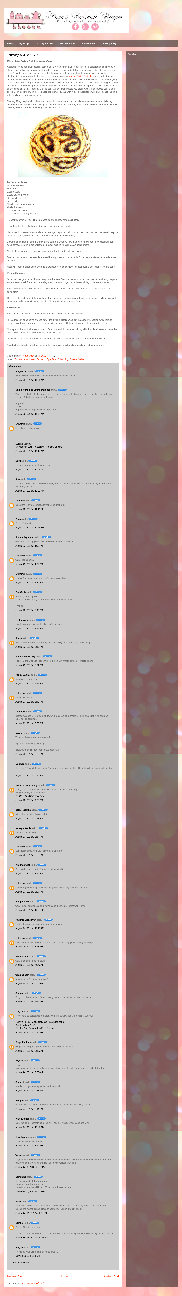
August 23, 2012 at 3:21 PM (29, 665)
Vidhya (19, 1100)
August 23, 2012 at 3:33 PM (29, 683)
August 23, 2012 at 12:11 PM (29, 509)
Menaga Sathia (23, 828)
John (18, 1201)
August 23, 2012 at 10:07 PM (29, 910)
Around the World (89, 43)
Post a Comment (21, 1262)
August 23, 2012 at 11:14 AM (29, 451)
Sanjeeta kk (21, 371)
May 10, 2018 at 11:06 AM (28, 1256)
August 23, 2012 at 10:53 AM (29, 380)
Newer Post (15, 1276)
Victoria (19, 1155)
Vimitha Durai (22, 865)
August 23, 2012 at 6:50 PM (29, 855)
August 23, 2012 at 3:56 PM (29, 723)
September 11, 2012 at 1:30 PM (31, 1213)
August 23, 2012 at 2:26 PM (29, 582)
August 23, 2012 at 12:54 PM (29, 527)
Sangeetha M (22, 901)
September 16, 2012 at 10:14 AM (31, 1237)
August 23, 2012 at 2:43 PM (29, 610)
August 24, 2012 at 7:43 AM (29, 1002)
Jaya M (19, 1060)
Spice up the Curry (25, 656)
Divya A (19, 1011)
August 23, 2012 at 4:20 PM (29, 800)
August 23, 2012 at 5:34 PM (29, 837)
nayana (19, 733)
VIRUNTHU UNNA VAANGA (29, 796)
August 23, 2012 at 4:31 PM (29, 818)
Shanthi (19, 1082)
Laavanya (20, 712)
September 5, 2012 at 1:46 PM (30, 1192)
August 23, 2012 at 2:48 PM (29, 628)
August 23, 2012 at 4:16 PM (29, 775)
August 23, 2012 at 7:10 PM (29, 873)
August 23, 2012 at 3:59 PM (29, 754)
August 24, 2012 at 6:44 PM (29, 1109)
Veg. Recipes (24, 43)
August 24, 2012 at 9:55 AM (29, 1072)
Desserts (41, 359)
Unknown (20, 424)
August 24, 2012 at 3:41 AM (29, 946)
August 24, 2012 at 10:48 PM (29, 1127)
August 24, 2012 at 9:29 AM (29, 1032)
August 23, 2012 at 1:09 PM (29, 546)
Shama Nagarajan (24, 537)
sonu (18, 461)
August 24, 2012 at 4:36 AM (29, 983)
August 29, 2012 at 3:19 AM (29, 1145)
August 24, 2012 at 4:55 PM (29, 1090)
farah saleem (22, 956)
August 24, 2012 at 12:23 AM (29, 928)
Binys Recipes (23, 1042)
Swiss (81, 359)
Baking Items (21, 359)
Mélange (19, 764)
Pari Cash (20, 592)
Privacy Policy (109, 43)
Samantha (20, 1177)
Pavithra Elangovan (25, 920)
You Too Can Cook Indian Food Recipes (35, 1028)
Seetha (19, 1223)
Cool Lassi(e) (22, 1137)
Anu (17, 479)
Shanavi (19, 993)
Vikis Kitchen (22, 1119)
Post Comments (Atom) (32, 1283)
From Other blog (60, 359)
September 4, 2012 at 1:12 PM (30, 1167)
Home (10, 43)
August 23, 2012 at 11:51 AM (29, 491)
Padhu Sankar (22, 675)
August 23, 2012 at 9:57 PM (29, 892)
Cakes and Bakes (67, 43)
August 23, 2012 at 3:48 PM (29, 702)
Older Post (111, 1276)
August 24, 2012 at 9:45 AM (29, 1051)
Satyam (19, 1247)
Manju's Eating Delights (80, 76)
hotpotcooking (23, 810)
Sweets (73, 359)
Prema (18, 638)
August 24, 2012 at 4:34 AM (29, 965)
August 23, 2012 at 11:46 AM (29, 469)
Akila (18, 519)
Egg (49, 359)
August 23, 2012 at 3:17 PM (29, 647)
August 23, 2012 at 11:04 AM (29, 414)
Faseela (19, 500)
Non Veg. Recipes (44, 43)
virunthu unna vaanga (27, 785)
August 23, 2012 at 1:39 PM (29, 564)
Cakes (32, 359)
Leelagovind (21, 620)
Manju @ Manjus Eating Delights (32, 390)
